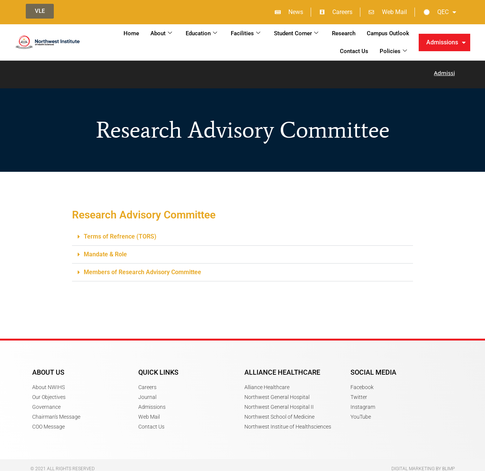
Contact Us (354, 51)
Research (343, 33)
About (161, 33)
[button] (242, 232)
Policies (393, 51)
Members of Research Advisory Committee (142, 267)
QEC (440, 12)
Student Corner (296, 33)
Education (201, 33)
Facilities (245, 33)
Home (131, 33)
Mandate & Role (105, 249)
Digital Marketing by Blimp (423, 464)
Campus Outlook (388, 33)
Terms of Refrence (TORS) (120, 232)
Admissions (446, 42)
